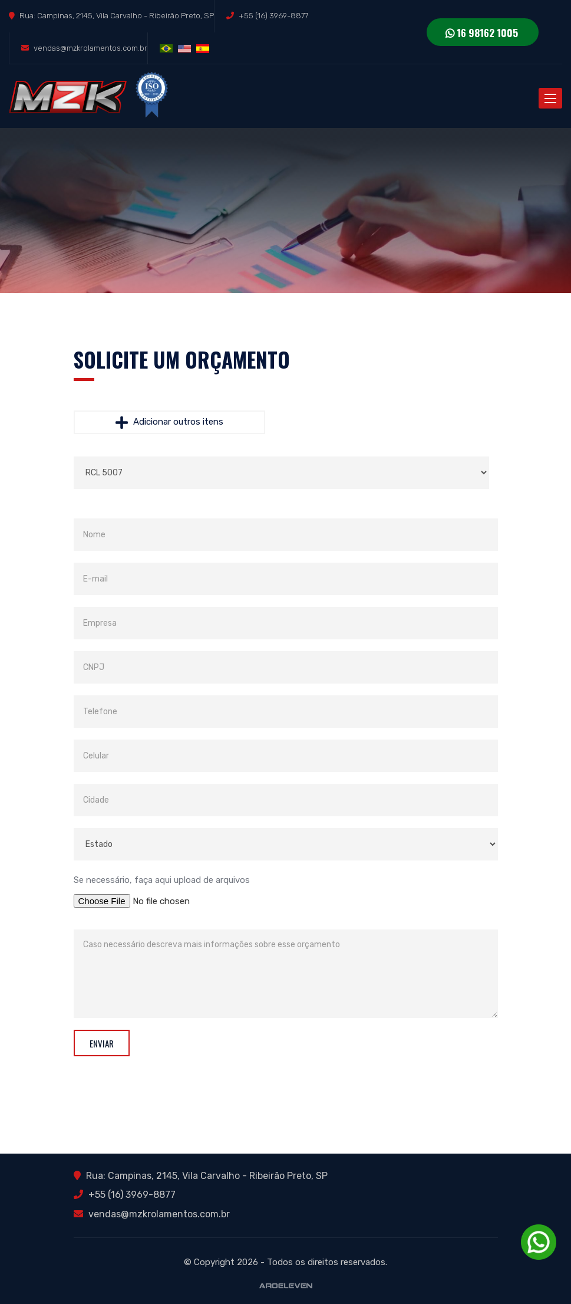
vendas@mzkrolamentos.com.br (90, 48)
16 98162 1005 (481, 32)
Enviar (102, 1043)
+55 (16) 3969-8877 (273, 15)
